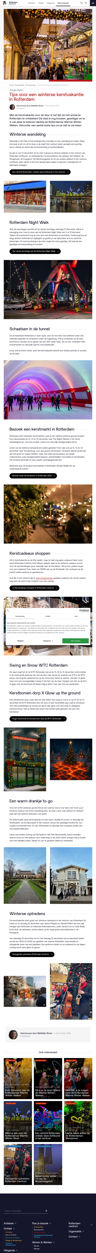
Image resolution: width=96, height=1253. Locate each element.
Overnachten (38, 1227)
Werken (37, 1249)
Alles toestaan (75, 641)
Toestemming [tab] (19, 616)
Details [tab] (48, 616)
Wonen (36, 1246)
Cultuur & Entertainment (10, 1244)
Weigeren (20, 641)
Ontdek (41, 3)
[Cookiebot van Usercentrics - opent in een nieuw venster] (80, 610)
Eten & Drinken (10, 1235)
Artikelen (31, 3)
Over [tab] (76, 616)
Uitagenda (50, 3)
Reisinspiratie (39, 1230)
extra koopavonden (44, 578)
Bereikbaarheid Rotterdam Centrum (43, 1236)
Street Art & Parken (12, 1238)
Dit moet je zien (39, 1232)
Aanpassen (48, 641)
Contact (74, 1236)
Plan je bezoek (63, 3)
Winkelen (8, 1232)
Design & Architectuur (13, 1240)
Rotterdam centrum (80, 1225)
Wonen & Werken (43, 1242)
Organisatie (76, 1231)
